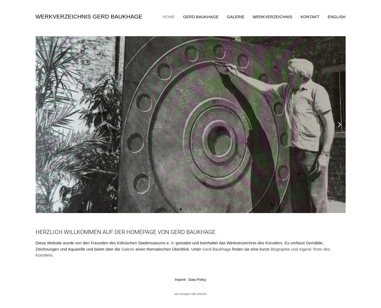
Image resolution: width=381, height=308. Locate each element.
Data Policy (197, 280)
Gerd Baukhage (201, 16)
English (337, 16)
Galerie (235, 16)
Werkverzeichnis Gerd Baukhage (89, 16)
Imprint (180, 280)
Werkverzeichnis (272, 16)
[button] (41, 124)
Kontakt (310, 16)
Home (169, 16)
